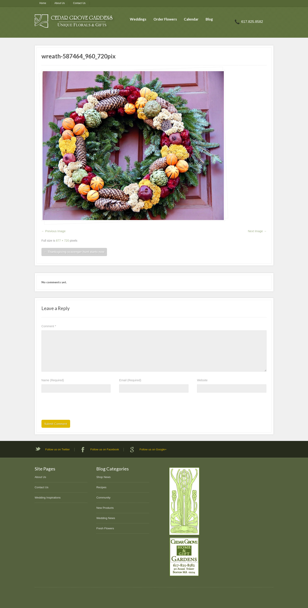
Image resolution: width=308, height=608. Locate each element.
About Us (59, 3)
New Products (105, 507)
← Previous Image (53, 231)
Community (103, 497)
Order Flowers (165, 19)
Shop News (103, 477)
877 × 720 (62, 240)
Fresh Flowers (105, 528)
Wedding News (105, 518)
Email (130, 380)
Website (202, 380)
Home (42, 3)
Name (52, 380)
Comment (48, 326)
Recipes (101, 487)
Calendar (191, 19)
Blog (209, 19)
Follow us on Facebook (104, 449)
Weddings (138, 19)
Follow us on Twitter (57, 449)
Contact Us (79, 3)
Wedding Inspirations (48, 497)
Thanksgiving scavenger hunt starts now (74, 252)
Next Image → (257, 231)
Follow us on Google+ (153, 449)
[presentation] (73, 407)
